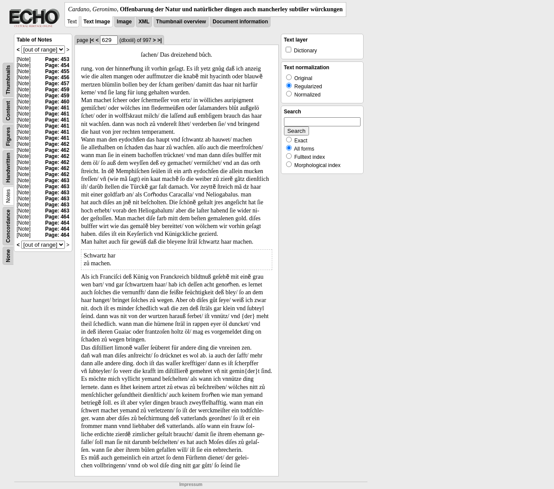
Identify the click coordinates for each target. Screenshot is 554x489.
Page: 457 (57, 83)
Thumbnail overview (181, 22)
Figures (8, 136)
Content (8, 110)
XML (143, 22)
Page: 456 (57, 77)
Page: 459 (57, 90)
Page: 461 (57, 108)
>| (159, 40)
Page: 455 (57, 71)
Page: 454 (57, 65)
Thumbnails (8, 79)
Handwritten (8, 168)
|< (92, 40)
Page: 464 (57, 217)
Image (124, 22)
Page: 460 (57, 102)
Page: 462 (57, 144)
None (8, 255)
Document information (240, 22)
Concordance (8, 226)
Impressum (190, 484)
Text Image (97, 22)
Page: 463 (57, 180)
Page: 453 (57, 59)
